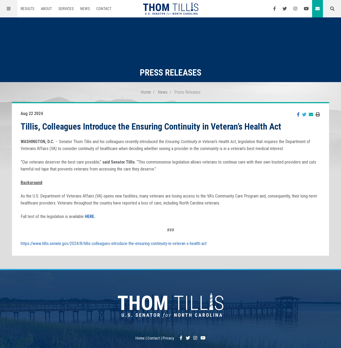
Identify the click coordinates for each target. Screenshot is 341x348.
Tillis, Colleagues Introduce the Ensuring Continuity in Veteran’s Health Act (151, 127)
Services (66, 8)
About (46, 8)
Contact (103, 8)
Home (146, 92)
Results (27, 8)
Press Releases (187, 92)
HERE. (90, 216)
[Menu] (8, 8)
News (85, 8)
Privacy (168, 338)
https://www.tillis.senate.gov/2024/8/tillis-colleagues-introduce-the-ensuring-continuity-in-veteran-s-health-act (114, 243)
